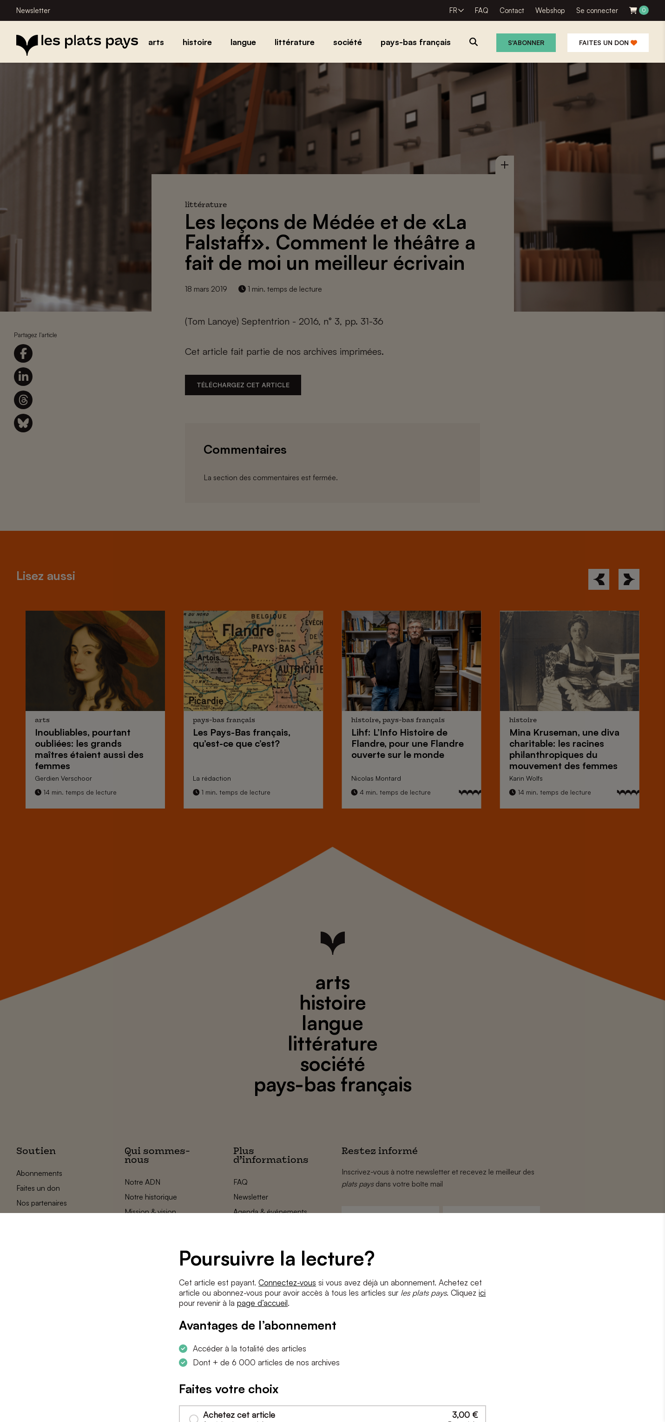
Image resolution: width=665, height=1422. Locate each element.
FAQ (481, 10)
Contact (512, 10)
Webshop (550, 10)
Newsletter (33, 10)
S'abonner (526, 42)
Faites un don (608, 42)
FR (453, 10)
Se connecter (597, 10)
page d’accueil (262, 1303)
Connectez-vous (287, 1282)
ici (482, 1293)
